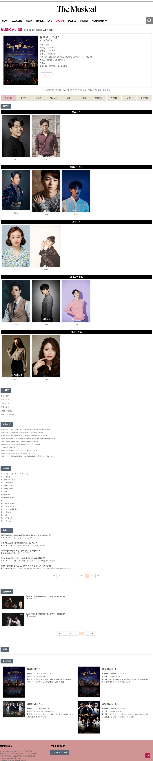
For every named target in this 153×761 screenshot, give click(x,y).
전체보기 (8, 98)
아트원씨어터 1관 (54, 54)
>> (98, 576)
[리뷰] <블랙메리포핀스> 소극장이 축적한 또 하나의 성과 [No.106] (26, 566)
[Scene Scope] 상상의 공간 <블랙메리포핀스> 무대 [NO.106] (23, 558)
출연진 (23, 98)
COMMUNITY (99, 20)
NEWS (5, 20)
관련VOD (114, 98)
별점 (68, 98)
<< (54, 576)
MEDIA (29, 20)
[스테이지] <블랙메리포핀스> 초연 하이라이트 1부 (46, 614)
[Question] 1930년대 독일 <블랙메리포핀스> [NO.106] (20, 551)
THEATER (84, 20)
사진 (129, 98)
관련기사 (98, 98)
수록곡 (84, 98)
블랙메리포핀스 (35, 669)
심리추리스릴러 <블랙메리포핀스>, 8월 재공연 (19, 543)
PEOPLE (72, 20)
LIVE (50, 20)
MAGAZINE (17, 20)
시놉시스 (53, 98)
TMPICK (39, 20)
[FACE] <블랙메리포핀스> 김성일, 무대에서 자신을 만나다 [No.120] (26, 535)
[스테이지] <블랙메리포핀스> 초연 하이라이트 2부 (46, 596)
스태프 (38, 98)
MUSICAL (60, 20)
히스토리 (144, 98)
